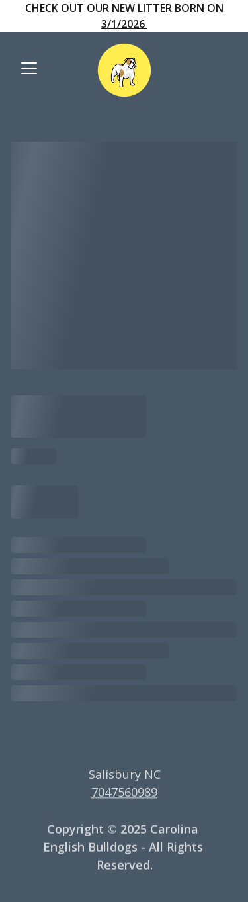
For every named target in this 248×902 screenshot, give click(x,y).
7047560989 (124, 793)
